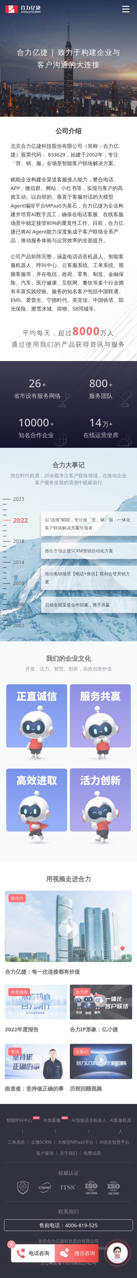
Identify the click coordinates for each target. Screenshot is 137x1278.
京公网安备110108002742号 (68, 1263)
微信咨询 (76, 1253)
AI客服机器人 (120, 1125)
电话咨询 (33, 1253)
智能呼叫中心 (23, 1119)
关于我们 (68, 1153)
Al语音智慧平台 (114, 1142)
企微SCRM (41, 1142)
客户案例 (45, 1153)
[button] (115, 956)
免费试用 (92, 1153)
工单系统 (16, 1142)
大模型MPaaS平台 (75, 1142)
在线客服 (55, 1119)
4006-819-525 (81, 1225)
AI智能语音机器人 (89, 1120)
